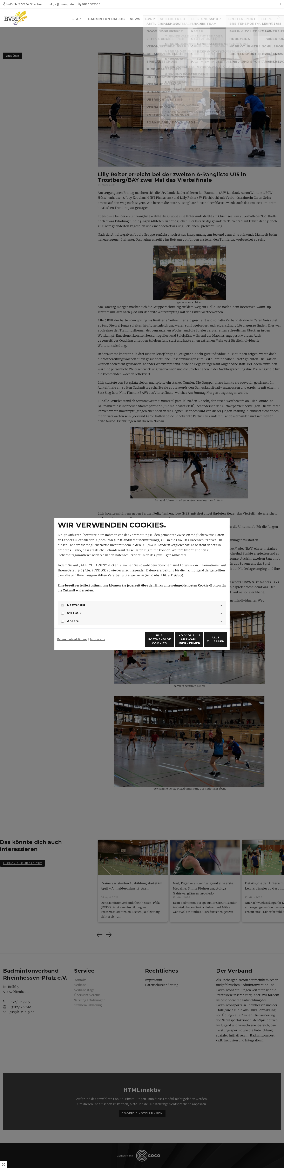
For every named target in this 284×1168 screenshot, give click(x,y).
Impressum (97, 632)
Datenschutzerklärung (72, 632)
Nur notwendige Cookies (130, 641)
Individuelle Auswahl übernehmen (168, 641)
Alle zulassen (208, 641)
